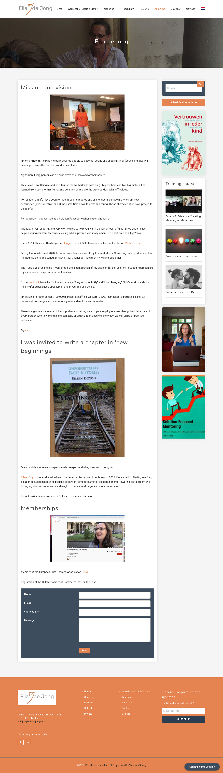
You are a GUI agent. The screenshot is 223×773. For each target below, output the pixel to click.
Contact (190, 9)
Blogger (66, 243)
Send (84, 650)
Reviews (144, 9)
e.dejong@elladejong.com (31, 721)
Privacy (88, 713)
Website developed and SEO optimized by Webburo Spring (115, 765)
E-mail (27, 603)
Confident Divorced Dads (182, 292)
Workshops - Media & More (83, 8)
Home (59, 9)
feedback (34, 282)
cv (26, 330)
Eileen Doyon (28, 477)
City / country (31, 611)
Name (27, 594)
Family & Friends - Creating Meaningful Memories (183, 218)
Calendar (176, 9)
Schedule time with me (183, 102)
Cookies (125, 713)
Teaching (128, 8)
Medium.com (132, 243)
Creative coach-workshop (182, 256)
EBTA (85, 572)
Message (29, 620)
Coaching (110, 8)
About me (159, 9)
